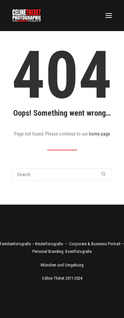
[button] (109, 15)
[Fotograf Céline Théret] (26, 15)
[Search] (62, 174)
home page (99, 134)
